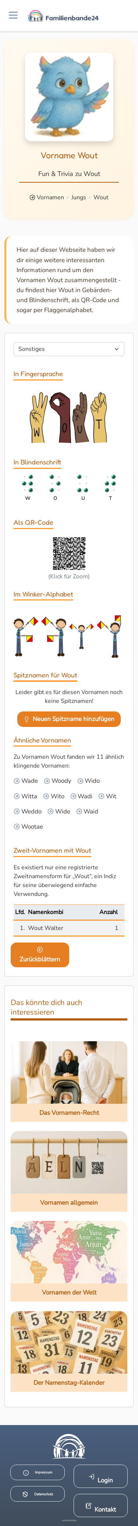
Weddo (31, 811)
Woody (60, 780)
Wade (29, 780)
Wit (110, 796)
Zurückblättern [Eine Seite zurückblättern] (40, 955)
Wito (56, 796)
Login (100, 1478)
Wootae (31, 826)
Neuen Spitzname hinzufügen (69, 719)
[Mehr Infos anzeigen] (69, 1520)
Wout (101, 197)
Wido (91, 780)
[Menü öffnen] (13, 16)
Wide (62, 811)
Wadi (84, 796)
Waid (90, 811)
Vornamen (50, 197)
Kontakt (100, 1508)
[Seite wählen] (69, 349)
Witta (28, 796)
